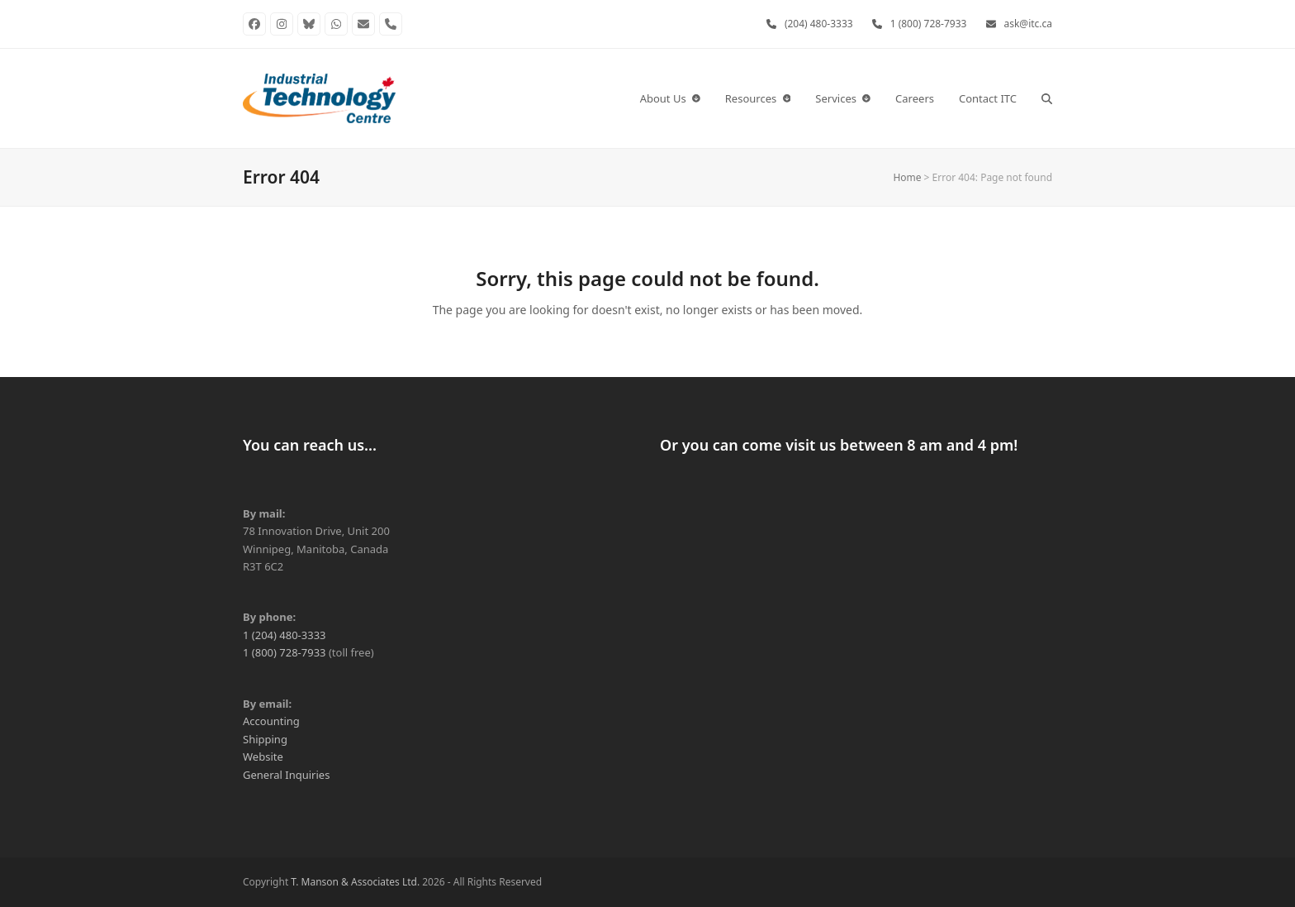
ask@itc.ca (1028, 24)
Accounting (271, 721)
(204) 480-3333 (819, 24)
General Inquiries (286, 774)
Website (263, 756)
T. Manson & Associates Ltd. (355, 882)
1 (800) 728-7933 (928, 24)
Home (907, 177)
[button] (1047, 98)
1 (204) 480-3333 (284, 635)
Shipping (265, 739)
